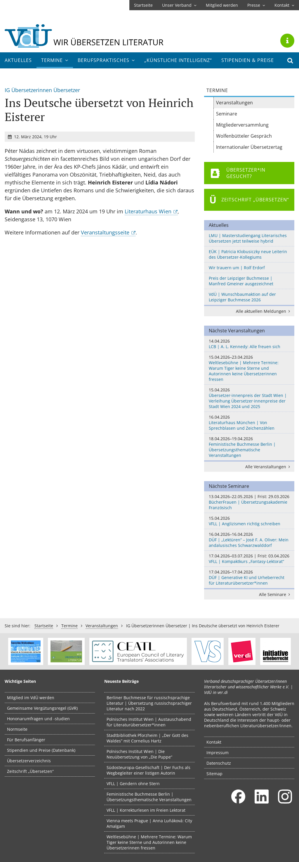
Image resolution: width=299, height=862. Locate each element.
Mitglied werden (222, 5)
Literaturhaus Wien (148, 211)
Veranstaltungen (234, 102)
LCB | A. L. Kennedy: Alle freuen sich (249, 343)
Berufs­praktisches (106, 60)
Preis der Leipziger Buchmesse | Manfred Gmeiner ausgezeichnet (241, 280)
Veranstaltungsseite (105, 232)
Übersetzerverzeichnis (29, 760)
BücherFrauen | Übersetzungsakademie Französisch (249, 502)
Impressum (217, 752)
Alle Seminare (275, 594)
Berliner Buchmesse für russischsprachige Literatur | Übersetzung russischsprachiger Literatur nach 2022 (149, 703)
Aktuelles (18, 60)
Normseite (17, 729)
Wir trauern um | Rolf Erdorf (237, 267)
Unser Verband (179, 5)
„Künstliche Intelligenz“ (178, 60)
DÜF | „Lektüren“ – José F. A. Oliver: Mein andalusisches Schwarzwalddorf (249, 539)
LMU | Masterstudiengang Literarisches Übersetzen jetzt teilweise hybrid (248, 238)
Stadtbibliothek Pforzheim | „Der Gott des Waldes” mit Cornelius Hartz (147, 738)
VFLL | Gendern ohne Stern (133, 783)
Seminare (226, 113)
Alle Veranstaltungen (268, 466)
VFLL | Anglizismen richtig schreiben (249, 520)
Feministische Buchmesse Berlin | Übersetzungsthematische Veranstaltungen (249, 447)
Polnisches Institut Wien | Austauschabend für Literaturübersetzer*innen (149, 722)
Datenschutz (218, 763)
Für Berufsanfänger (26, 739)
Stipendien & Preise (247, 60)
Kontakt (284, 5)
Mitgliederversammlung (242, 125)
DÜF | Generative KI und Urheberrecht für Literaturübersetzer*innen (249, 577)
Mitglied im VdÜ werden (30, 697)
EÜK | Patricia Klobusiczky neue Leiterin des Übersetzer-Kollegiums (248, 254)
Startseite (143, 5)
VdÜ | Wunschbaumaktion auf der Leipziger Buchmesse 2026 (242, 297)
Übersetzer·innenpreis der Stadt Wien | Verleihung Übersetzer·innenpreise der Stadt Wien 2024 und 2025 (249, 398)
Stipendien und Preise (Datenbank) (41, 750)
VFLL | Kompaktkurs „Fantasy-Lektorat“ (249, 558)
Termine (54, 60)
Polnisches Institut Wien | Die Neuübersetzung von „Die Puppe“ (139, 754)
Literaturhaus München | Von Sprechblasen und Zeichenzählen (249, 422)
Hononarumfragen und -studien (38, 718)
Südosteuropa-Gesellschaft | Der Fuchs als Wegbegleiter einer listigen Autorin (148, 770)
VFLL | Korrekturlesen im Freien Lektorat (146, 810)
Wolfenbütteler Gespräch (244, 136)
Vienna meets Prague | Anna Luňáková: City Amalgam (149, 823)
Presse (256, 5)
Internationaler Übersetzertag (249, 147)
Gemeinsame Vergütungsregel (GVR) (42, 708)
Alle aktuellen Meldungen (264, 311)
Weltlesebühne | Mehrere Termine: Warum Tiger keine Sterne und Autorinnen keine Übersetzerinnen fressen (249, 368)
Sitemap (214, 773)
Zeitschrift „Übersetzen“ (30, 771)
